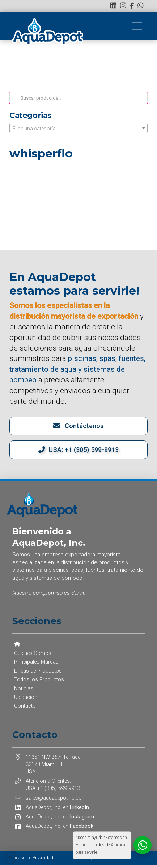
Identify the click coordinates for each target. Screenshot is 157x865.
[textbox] (78, 128)
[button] (136, 26)
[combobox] (78, 128)
